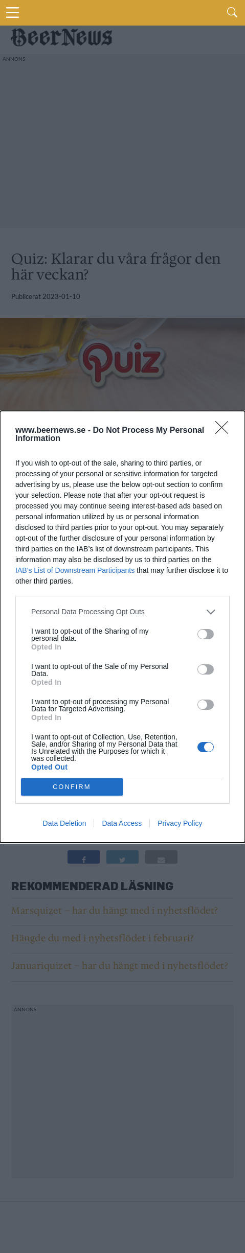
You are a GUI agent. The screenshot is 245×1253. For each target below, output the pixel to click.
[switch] (205, 634)
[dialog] (122, 627)
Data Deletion (64, 823)
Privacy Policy (180, 823)
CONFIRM (72, 787)
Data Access (122, 823)
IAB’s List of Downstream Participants (75, 570)
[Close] (225, 430)
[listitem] (122, 612)
